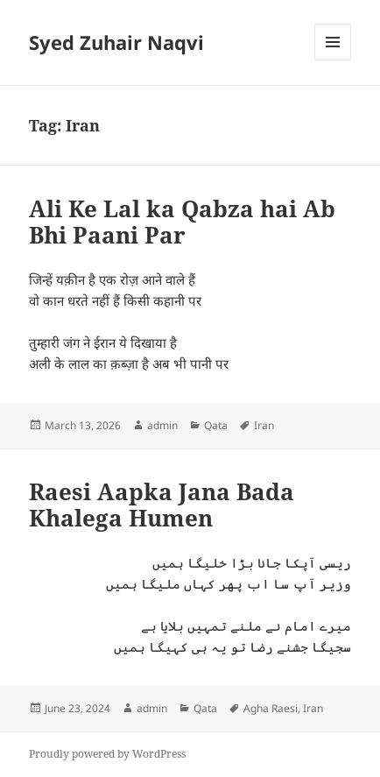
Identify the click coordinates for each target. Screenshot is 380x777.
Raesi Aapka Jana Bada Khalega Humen (161, 504)
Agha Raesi (270, 708)
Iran (264, 425)
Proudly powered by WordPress (107, 753)
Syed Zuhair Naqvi (116, 42)
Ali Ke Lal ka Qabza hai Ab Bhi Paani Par (182, 222)
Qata (216, 425)
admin (162, 425)
